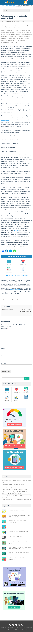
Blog (17, 627)
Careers (7, 627)
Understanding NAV (7, 309)
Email (3, 356)
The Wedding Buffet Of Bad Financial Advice (13, 484)
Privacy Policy (25, 629)
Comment (4, 328)
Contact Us (12, 627)
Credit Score (9, 272)
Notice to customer (27, 627)
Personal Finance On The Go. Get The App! (16, 275)
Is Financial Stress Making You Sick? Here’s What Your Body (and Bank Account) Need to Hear (15, 492)
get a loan (16, 230)
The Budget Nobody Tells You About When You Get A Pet (16, 487)
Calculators (26, 400)
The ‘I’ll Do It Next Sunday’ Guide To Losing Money (14, 489)
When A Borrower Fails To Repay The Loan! (20, 526)
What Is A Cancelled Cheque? (16, 510)
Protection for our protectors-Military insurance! (25, 311)
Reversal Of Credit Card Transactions (18, 531)
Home (3, 5)
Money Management (10, 5)
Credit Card (8, 264)
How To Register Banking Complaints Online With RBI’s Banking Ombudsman (20, 548)
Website (3, 363)
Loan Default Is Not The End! (16, 536)
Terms (20, 627)
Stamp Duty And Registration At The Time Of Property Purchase (19, 516)
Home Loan (23, 272)
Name (3, 348)
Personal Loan (23, 264)
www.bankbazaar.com (15, 289)
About (2, 627)
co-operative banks (23, 299)
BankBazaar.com (8, 21)
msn (29, 299)
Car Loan (16, 400)
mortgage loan (5, 120)
